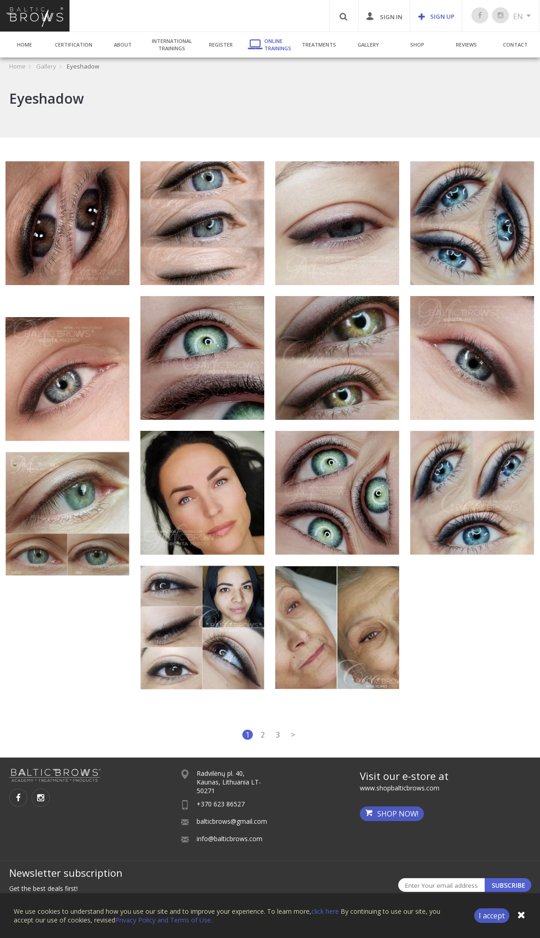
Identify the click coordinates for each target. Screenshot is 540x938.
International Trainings (172, 44)
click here (325, 911)
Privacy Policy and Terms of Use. (163, 920)
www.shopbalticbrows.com (399, 788)
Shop (417, 44)
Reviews (466, 44)
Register (221, 44)
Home (24, 44)
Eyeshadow (83, 66)
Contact (515, 44)
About (123, 44)
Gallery (368, 44)
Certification (73, 44)
